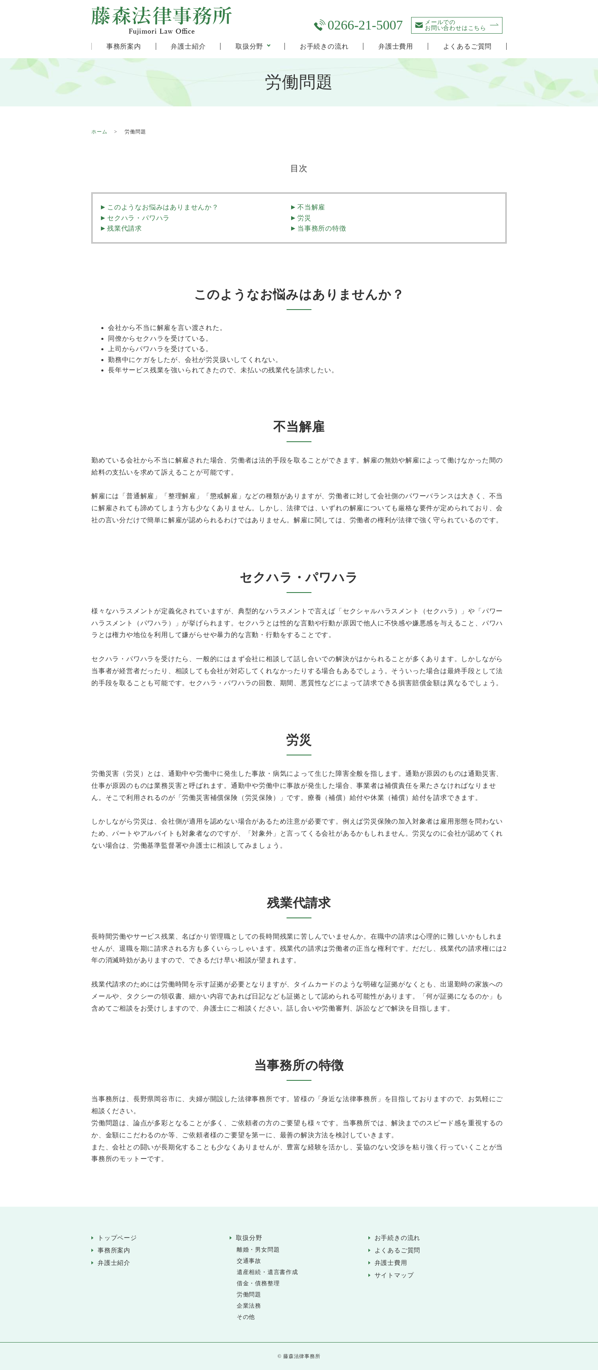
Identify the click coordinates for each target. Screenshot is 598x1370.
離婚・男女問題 (258, 1250)
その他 (246, 1317)
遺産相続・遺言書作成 (267, 1272)
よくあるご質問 (467, 46)
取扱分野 (249, 46)
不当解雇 (311, 207)
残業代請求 (124, 228)
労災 (304, 217)
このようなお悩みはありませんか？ (163, 207)
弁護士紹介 (188, 46)
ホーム (99, 132)
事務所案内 (123, 46)
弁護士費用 (395, 46)
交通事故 (249, 1261)
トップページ (117, 1238)
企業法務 (249, 1306)
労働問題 (249, 1294)
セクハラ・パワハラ (138, 217)
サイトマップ (394, 1275)
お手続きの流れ (324, 46)
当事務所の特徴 (321, 228)
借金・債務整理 (258, 1283)
